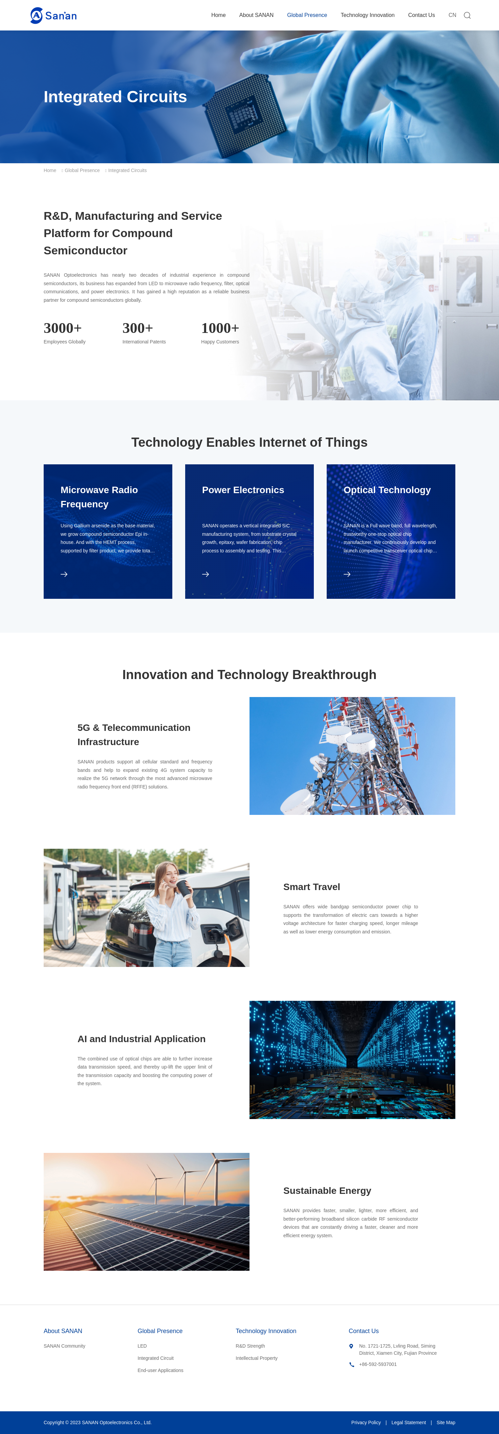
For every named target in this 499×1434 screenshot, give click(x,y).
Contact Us (421, 15)
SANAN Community (64, 1346)
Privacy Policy (366, 1422)
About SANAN (256, 15)
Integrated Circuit (155, 1358)
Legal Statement (408, 1422)
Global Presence (307, 15)
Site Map (446, 1422)
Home (218, 15)
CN (452, 15)
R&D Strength (250, 1346)
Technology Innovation (368, 15)
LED (142, 1346)
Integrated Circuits (127, 170)
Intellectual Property (257, 1358)
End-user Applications (160, 1370)
